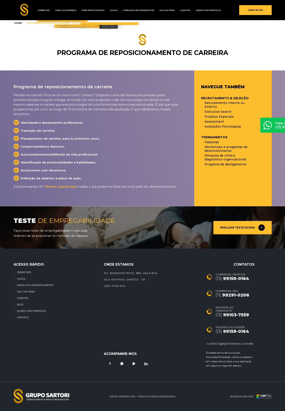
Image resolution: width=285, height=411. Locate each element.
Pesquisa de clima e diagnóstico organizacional (225, 157)
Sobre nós (24, 272)
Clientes (173, 10)
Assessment (214, 121)
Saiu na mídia (156, 10)
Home (18, 22)
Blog (20, 304)
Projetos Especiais (219, 117)
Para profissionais (88, 10)
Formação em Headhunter (129, 10)
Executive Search (218, 112)
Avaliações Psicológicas (223, 126)
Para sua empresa (63, 10)
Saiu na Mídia (26, 291)
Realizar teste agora (242, 227)
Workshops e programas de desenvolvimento (226, 149)
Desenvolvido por (251, 396)
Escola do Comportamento (35, 285)
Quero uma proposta (193, 10)
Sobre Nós (43, 10)
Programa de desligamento (225, 164)
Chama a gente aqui (61, 187)
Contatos (255, 10)
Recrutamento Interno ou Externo (225, 105)
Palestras (212, 142)
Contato (23, 317)
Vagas (107, 10)
